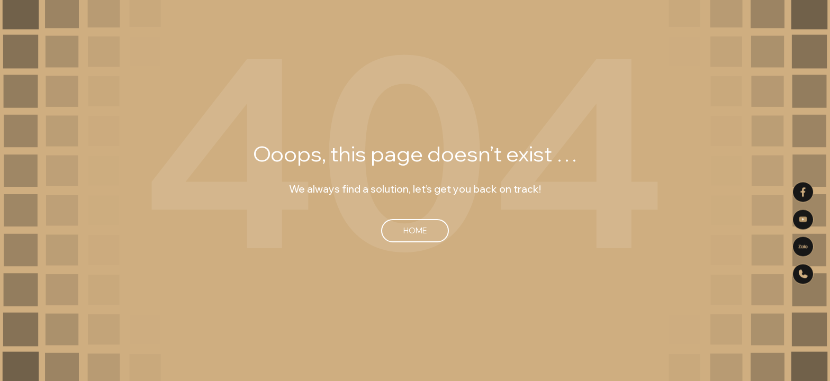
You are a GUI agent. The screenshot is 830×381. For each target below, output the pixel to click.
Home (415, 230)
